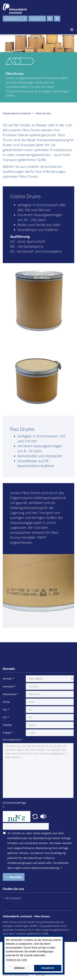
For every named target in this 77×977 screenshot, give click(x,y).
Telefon (7, 725)
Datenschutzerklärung (15, 974)
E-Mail (8, 732)
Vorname (9, 686)
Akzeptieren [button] (47, 968)
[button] (35, 816)
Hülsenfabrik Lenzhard (17, 113)
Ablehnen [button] (19, 968)
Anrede (8, 678)
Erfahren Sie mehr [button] (16, 959)
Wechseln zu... (15, 18)
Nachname (10, 694)
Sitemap (40, 974)
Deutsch (37, 18)
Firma (6, 702)
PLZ (6, 709)
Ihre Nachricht (13, 739)
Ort (6, 717)
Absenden (15, 877)
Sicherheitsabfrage (14, 805)
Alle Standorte (13, 898)
